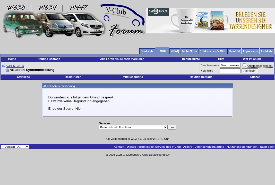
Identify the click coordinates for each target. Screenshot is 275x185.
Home (12, 58)
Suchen (255, 76)
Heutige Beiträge (49, 58)
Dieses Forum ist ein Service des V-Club (154, 146)
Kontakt (119, 146)
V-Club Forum (15, 66)
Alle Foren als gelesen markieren (122, 58)
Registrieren (73, 76)
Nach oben (267, 146)
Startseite (23, 76)
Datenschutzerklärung (210, 146)
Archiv (187, 146)
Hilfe (221, 58)
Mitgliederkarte (133, 76)
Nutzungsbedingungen (242, 146)
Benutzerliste (191, 58)
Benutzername (210, 65)
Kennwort (206, 70)
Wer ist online (252, 58)
